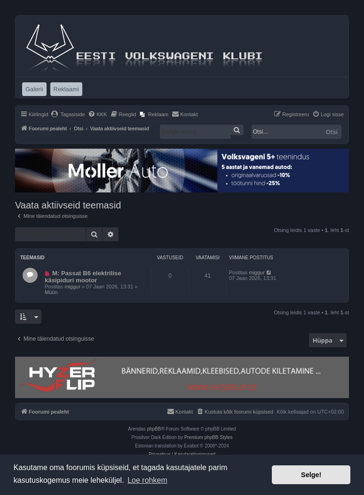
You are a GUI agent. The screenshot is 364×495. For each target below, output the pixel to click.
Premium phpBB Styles (208, 437)
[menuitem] (68, 114)
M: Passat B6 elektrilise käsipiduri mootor (83, 277)
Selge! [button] (311, 475)
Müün (51, 292)
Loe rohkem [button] (147, 480)
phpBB (154, 428)
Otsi (332, 132)
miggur (72, 286)
